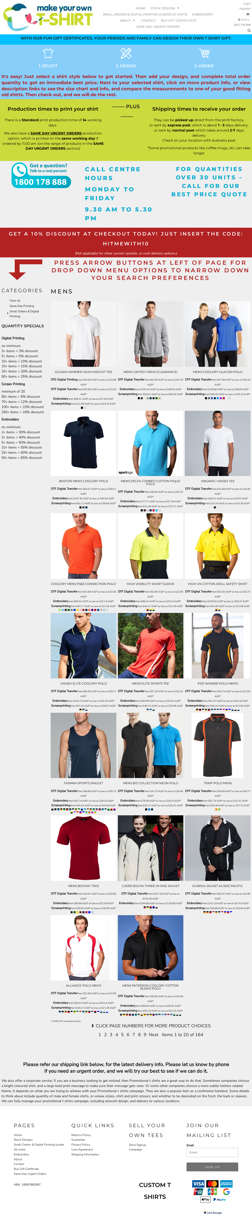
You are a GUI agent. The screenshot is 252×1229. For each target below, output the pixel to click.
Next (153, 1035)
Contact (19, 1164)
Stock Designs (23, 1140)
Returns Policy (81, 1135)
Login (247, 3)
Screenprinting (60, 404)
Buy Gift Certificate (26, 1169)
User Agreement (82, 1149)
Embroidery (60, 399)
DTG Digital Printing (64, 380)
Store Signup (137, 1145)
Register (245, 8)
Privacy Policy (80, 1145)
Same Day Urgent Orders (30, 1174)
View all (15, 301)
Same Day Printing (22, 306)
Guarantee (78, 1140)
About (18, 1159)
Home (18, 1135)
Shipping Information (85, 1154)
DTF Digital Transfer (64, 389)
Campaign (135, 1149)
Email (190, 1145)
